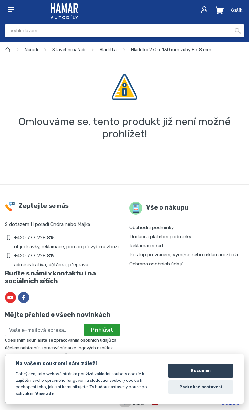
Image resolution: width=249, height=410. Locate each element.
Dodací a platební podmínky (160, 237)
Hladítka (108, 50)
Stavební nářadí (68, 50)
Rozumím (201, 370)
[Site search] (118, 30)
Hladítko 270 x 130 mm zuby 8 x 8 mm (171, 50)
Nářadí (31, 50)
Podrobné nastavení (200, 386)
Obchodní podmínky (151, 227)
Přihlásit (102, 330)
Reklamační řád (146, 246)
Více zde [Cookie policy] (44, 393)
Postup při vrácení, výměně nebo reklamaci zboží (183, 255)
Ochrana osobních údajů (156, 264)
